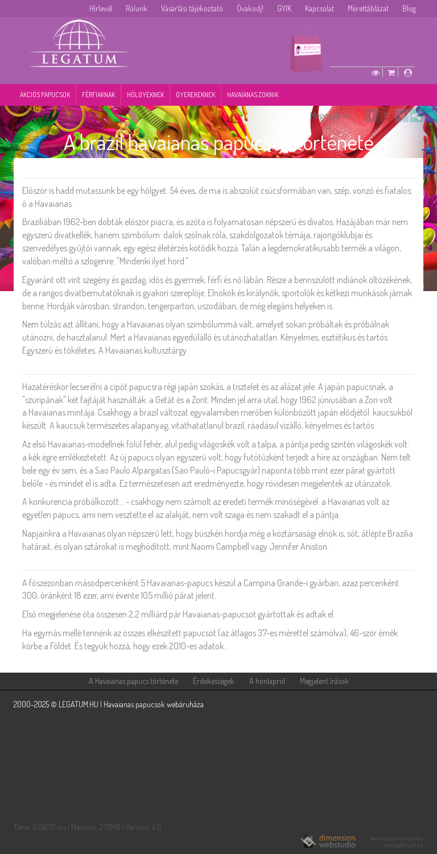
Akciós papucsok (45, 94)
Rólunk (136, 8)
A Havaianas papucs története (133, 681)
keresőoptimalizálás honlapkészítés (396, 841)
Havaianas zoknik (252, 94)
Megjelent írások (324, 681)
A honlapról (267, 681)
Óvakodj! (250, 8)
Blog (409, 8)
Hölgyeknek (145, 94)
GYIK (284, 8)
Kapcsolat (319, 8)
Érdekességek (213, 681)
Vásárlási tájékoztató (192, 8)
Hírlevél (100, 8)
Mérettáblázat (368, 8)
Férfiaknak (98, 94)
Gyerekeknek (195, 94)
